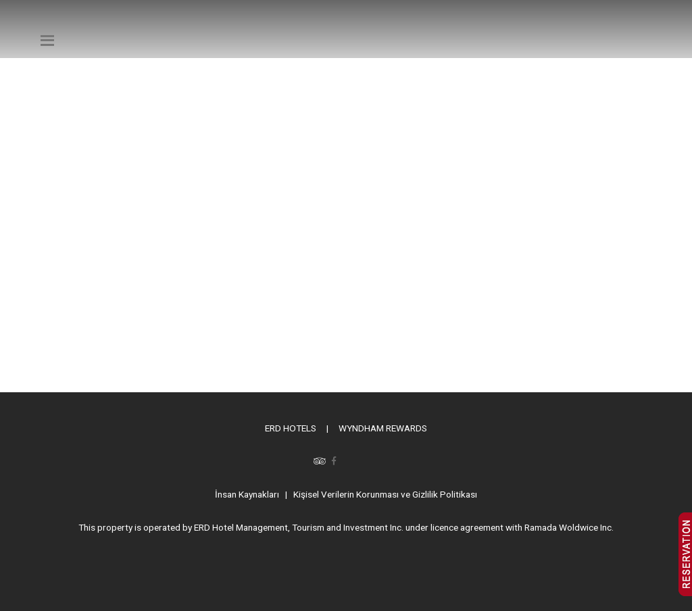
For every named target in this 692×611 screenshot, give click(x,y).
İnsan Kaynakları (247, 494)
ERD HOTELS (290, 428)
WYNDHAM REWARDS (383, 428)
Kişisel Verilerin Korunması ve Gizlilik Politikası (385, 494)
